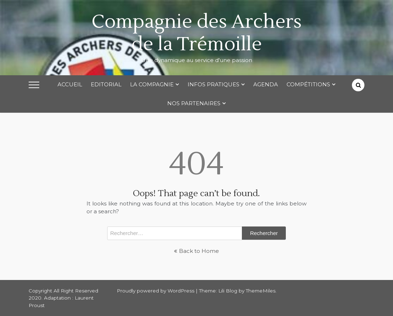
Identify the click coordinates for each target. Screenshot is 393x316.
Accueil (70, 84)
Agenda (265, 84)
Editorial (106, 84)
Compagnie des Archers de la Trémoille (196, 33)
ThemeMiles (260, 291)
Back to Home (196, 251)
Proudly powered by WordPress (156, 291)
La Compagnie (152, 84)
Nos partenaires (193, 103)
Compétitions (308, 84)
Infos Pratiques (213, 84)
